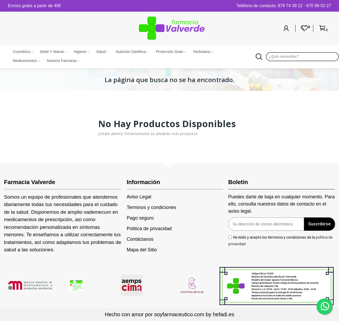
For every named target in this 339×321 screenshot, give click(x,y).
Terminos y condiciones (151, 207)
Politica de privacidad (149, 228)
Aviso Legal (139, 196)
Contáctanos (140, 239)
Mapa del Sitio (142, 249)
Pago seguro (140, 218)
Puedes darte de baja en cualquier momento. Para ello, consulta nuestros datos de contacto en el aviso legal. (281, 204)
